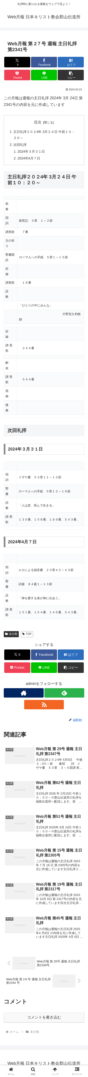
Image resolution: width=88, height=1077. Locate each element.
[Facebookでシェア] (44, 62)
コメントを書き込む (44, 1017)
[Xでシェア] (17, 62)
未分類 (11, 634)
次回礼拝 (20, 145)
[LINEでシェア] (44, 75)
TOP (26, 634)
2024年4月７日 (29, 158)
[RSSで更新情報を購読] (44, 704)
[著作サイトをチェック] (24, 693)
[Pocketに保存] (17, 75)
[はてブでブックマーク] (71, 62)
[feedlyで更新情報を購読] (64, 693)
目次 (38, 122)
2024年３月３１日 (31, 151)
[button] (71, 75)
